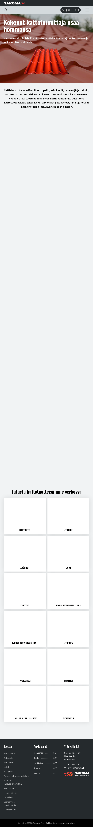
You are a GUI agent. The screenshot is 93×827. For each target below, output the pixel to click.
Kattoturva (9, 788)
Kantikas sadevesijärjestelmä (13, 782)
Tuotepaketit (10, 809)
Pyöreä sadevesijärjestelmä (16, 776)
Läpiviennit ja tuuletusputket (10, 803)
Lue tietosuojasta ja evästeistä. (62, 823)
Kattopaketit (10, 753)
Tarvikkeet (8, 797)
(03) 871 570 (73, 764)
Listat (6, 767)
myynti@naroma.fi (76, 767)
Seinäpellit (8, 762)
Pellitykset (8, 771)
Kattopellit (8, 758)
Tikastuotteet (10, 792)
